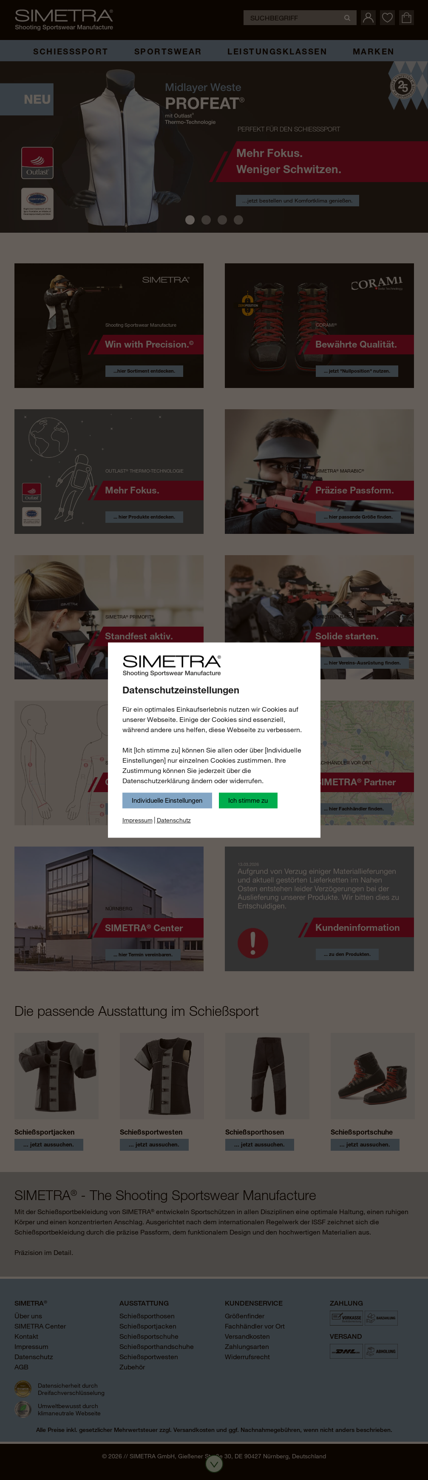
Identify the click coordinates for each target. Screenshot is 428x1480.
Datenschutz (174, 820)
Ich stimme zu (248, 800)
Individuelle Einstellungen (167, 800)
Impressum (137, 820)
